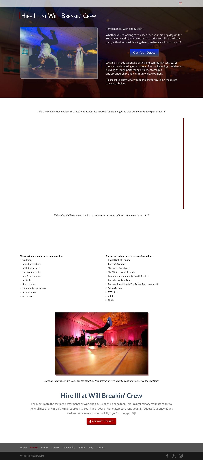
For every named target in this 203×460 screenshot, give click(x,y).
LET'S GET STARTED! (101, 421)
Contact (100, 447)
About (82, 447)
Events (44, 447)
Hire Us (34, 447)
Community (69, 447)
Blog (90, 447)
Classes (55, 447)
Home (23, 447)
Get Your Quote (144, 52)
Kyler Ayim (38, 455)
